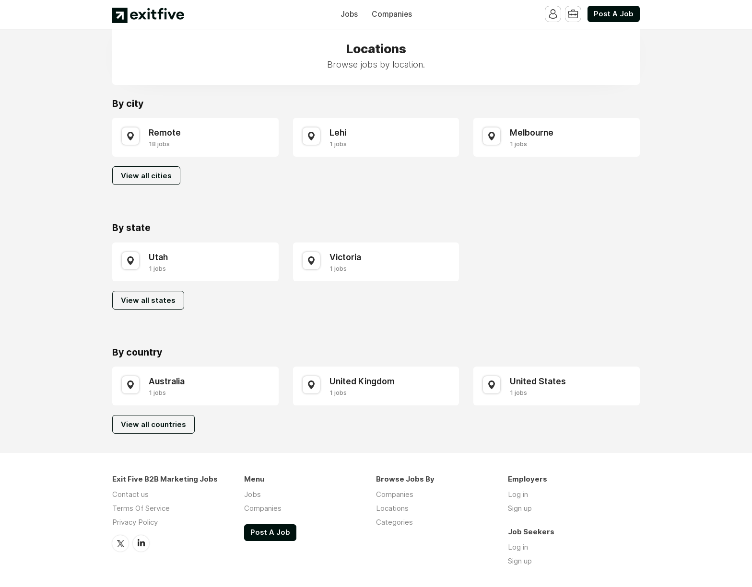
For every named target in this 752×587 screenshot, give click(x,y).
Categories (394, 522)
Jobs (349, 14)
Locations (392, 508)
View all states (148, 300)
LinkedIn (141, 543)
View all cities (146, 175)
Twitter (120, 543)
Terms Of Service (141, 508)
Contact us (130, 494)
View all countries (153, 424)
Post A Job (614, 14)
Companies (392, 14)
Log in (518, 494)
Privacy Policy (135, 522)
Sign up (520, 508)
